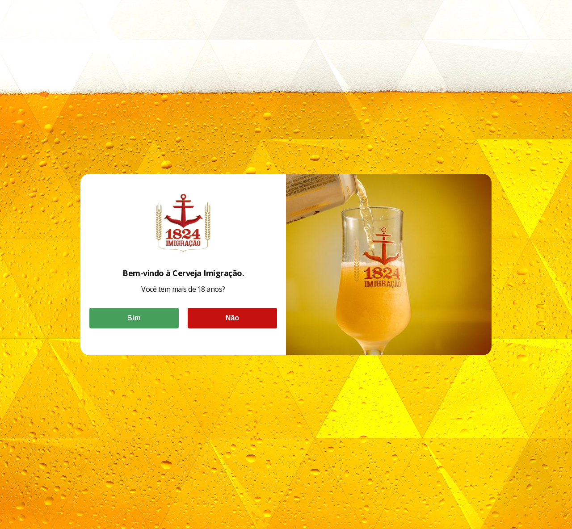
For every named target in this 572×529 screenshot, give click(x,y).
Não (232, 318)
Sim (133, 318)
